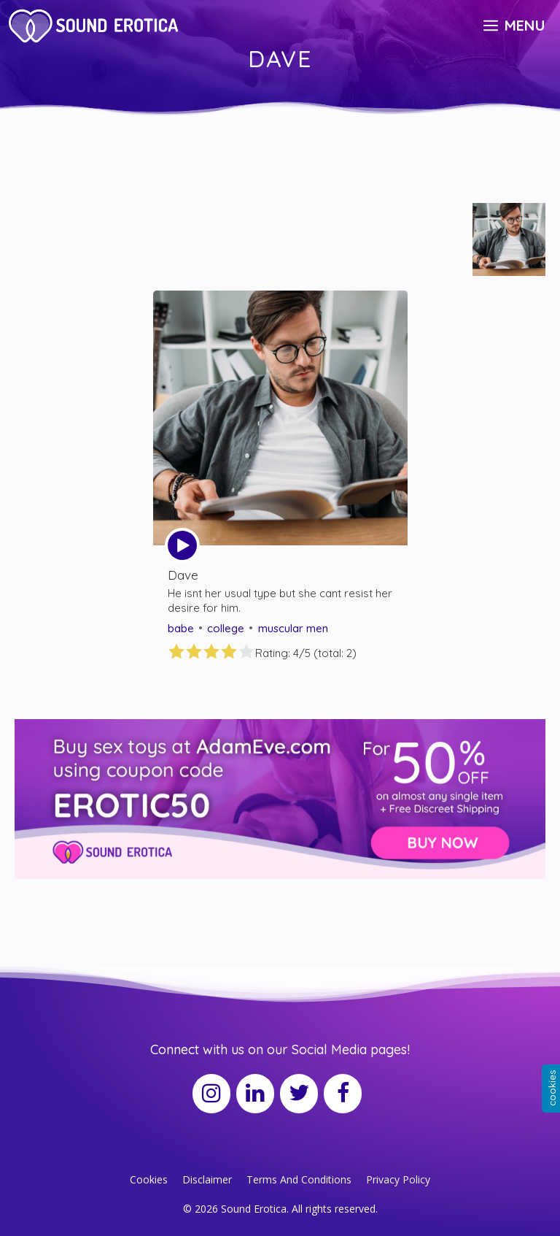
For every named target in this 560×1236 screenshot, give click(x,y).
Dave (183, 575)
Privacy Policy (398, 1179)
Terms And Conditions (298, 1179)
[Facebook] (343, 1093)
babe (181, 628)
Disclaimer (207, 1179)
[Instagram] (211, 1093)
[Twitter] (299, 1093)
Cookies (149, 1179)
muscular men (293, 628)
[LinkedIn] (255, 1093)
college (225, 628)
